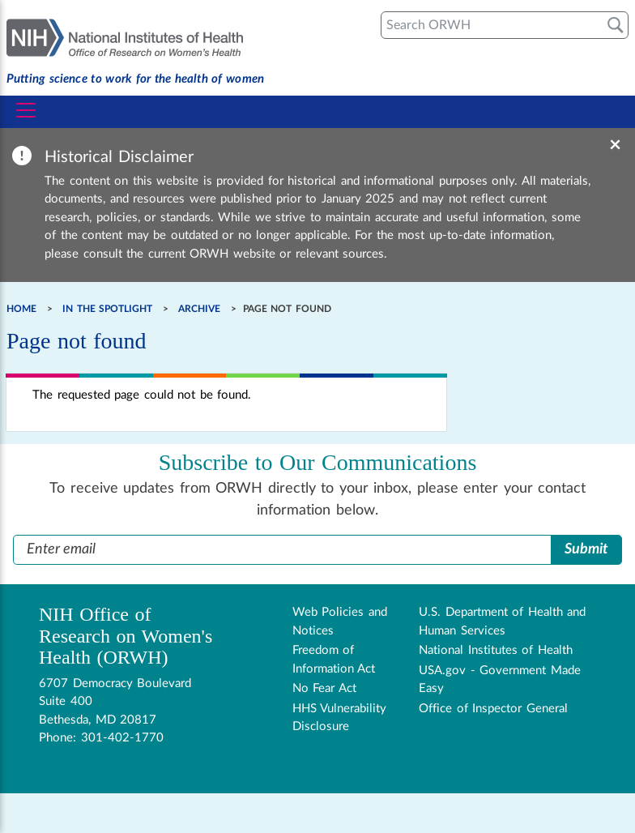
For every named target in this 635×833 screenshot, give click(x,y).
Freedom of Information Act (334, 659)
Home (21, 309)
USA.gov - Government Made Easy (500, 679)
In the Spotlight (107, 309)
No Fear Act (324, 688)
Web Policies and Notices (339, 621)
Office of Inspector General (493, 709)
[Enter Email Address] (282, 550)
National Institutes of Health (496, 650)
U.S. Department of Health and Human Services (502, 621)
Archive (199, 309)
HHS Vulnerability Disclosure (339, 718)
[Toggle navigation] (25, 110)
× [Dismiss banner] (615, 145)
